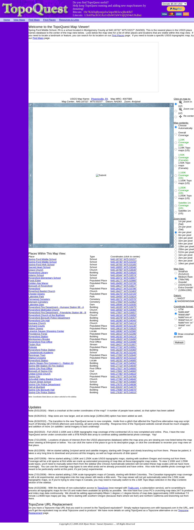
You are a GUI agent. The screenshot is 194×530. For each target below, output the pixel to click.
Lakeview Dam (36, 304)
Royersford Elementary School (44, 278)
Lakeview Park (36, 296)
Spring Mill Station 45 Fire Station (46, 365)
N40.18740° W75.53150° (124, 262)
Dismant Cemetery (38, 302)
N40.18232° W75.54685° (124, 360)
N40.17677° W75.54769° (124, 376)
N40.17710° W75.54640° (124, 365)
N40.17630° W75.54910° (124, 392)
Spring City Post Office (40, 368)
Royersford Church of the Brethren (46, 315)
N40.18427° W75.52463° (124, 291)
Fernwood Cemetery (39, 299)
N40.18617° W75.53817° (124, 286)
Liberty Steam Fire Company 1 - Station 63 (51, 363)
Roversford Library (38, 272)
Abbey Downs (35, 328)
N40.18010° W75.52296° (124, 333)
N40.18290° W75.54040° (124, 320)
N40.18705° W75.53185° (124, 264)
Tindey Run (34, 344)
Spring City (34, 376)
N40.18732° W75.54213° (124, 323)
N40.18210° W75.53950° (124, 315)
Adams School (36, 275)
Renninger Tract (36, 355)
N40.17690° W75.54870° (124, 389)
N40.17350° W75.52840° (124, 355)
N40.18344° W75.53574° (124, 275)
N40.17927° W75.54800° (124, 368)
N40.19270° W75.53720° (124, 294)
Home (7, 19)
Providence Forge (37, 333)
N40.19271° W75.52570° (124, 299)
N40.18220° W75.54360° (124, 349)
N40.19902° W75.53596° (124, 341)
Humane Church (37, 323)
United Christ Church (39, 373)
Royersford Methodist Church (43, 310)
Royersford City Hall (39, 320)
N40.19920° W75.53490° (124, 339)
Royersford (34, 288)
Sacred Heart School (39, 267)
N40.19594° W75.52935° (124, 304)
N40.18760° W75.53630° (124, 270)
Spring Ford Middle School (42, 259)
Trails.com (133, 487)
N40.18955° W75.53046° (124, 267)
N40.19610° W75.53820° (124, 328)
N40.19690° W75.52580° (124, 331)
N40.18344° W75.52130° (124, 326)
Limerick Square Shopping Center (46, 331)
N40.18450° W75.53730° (124, 283)
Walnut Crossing (37, 357)
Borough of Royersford (40, 286)
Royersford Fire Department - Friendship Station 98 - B (57, 312)
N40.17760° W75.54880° (124, 381)
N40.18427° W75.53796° (124, 288)
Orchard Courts (36, 326)
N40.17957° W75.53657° (124, 312)
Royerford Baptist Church (41, 291)
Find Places (49, 19)
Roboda (32, 347)
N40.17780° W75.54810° (124, 373)
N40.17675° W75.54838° (124, 384)
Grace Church (35, 270)
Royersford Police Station (41, 349)
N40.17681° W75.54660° (124, 371)
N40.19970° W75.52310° (124, 357)
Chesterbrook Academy (40, 352)
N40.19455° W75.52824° (124, 296)
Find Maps (34, 19)
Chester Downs (36, 294)
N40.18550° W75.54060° (124, 310)
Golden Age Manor (38, 283)
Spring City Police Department (44, 384)
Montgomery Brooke (39, 339)
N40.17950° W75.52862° (124, 302)
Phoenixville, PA (99, 99)
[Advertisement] (14, 75)
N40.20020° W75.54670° (124, 387)
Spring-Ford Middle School (42, 262)
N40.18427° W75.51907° (124, 344)
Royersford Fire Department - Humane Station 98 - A (56, 307)
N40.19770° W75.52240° (124, 352)
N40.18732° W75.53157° (124, 259)
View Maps (19, 19)
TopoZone (102, 487)
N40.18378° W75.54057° (124, 318)
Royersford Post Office (40, 341)
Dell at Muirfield (36, 387)
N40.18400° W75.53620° (124, 272)
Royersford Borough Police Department (49, 318)
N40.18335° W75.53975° (124, 307)
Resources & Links (69, 19)
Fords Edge (34, 280)
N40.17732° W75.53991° (124, 347)
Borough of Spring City (40, 371)
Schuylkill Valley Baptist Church (45, 379)
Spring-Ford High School (41, 264)
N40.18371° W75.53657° (124, 278)
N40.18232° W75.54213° (124, 336)
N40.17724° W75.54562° (124, 363)
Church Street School (39, 381)
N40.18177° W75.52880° (124, 280)
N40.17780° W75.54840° (124, 379)
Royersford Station (38, 336)
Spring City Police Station (41, 392)
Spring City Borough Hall (41, 389)
